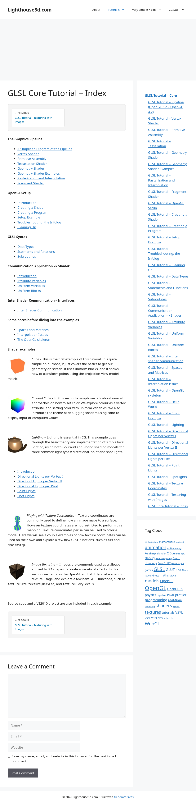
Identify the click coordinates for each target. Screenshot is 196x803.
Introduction (27, 202)
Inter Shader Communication (39, 310)
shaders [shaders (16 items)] (164, 606)
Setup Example (28, 217)
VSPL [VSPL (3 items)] (154, 618)
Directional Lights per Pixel (37, 486)
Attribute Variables (31, 281)
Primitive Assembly (31, 158)
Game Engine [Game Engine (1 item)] (178, 563)
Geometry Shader (30, 168)
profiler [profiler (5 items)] (180, 595)
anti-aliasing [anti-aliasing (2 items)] (174, 548)
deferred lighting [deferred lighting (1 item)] (164, 558)
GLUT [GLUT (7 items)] (170, 569)
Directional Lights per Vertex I (40, 476)
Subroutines (26, 256)
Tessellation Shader (32, 163)
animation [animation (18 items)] (155, 547)
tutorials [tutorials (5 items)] (168, 612)
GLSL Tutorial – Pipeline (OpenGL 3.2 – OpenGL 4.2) (166, 107)
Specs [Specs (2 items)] (176, 606)
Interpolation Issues (32, 334)
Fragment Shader (30, 183)
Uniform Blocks (29, 290)
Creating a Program (32, 212)
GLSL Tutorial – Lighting (166, 424)
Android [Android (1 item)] (180, 542)
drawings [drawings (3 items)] (151, 563)
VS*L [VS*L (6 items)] (179, 612)
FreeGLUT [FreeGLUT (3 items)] (164, 563)
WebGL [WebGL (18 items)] (152, 624)
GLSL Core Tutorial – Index (168, 506)
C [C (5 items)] (168, 553)
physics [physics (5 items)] (150, 595)
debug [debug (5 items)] (150, 558)
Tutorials (118, 9)
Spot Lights (25, 496)
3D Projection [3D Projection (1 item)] (151, 542)
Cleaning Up (26, 227)
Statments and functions (36, 251)
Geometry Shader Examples (38, 173)
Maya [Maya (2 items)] (173, 575)
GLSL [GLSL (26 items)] (159, 569)
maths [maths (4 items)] (164, 575)
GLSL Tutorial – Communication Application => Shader (164, 310)
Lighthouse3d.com (30, 9)
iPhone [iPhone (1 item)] (185, 570)
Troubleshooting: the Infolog (39, 222)
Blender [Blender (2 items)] (161, 553)
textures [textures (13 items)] (153, 612)
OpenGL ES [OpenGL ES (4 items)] (175, 589)
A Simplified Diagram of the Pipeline (44, 149)
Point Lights (26, 491)
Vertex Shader (28, 154)
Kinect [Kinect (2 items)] (155, 575)
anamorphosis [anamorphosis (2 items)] (166, 542)
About (96, 9)
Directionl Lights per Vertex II (39, 481)
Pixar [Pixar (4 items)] (170, 595)
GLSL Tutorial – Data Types (168, 276)
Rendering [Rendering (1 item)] (150, 606)
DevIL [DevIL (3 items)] (176, 558)
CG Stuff (178, 9)
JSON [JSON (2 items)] (148, 575)
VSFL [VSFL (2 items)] (147, 618)
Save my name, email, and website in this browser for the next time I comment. (64, 758)
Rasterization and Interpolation (41, 178)
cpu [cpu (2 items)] (183, 553)
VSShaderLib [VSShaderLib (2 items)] (165, 618)
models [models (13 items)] (152, 580)
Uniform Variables (31, 285)
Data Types (25, 246)
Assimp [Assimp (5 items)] (150, 553)
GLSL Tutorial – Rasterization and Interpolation (161, 180)
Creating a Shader (31, 207)
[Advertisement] (98, 48)
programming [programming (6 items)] (156, 600)
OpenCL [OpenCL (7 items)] (166, 580)
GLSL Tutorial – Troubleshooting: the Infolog (164, 253)
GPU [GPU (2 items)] (178, 570)
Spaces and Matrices (33, 330)
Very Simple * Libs (148, 9)
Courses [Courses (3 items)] (175, 553)
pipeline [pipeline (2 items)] (161, 595)
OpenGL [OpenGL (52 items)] (155, 588)
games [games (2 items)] (149, 570)
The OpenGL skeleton (33, 339)
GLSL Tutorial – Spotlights (167, 477)
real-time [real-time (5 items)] (175, 600)
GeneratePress (124, 797)
